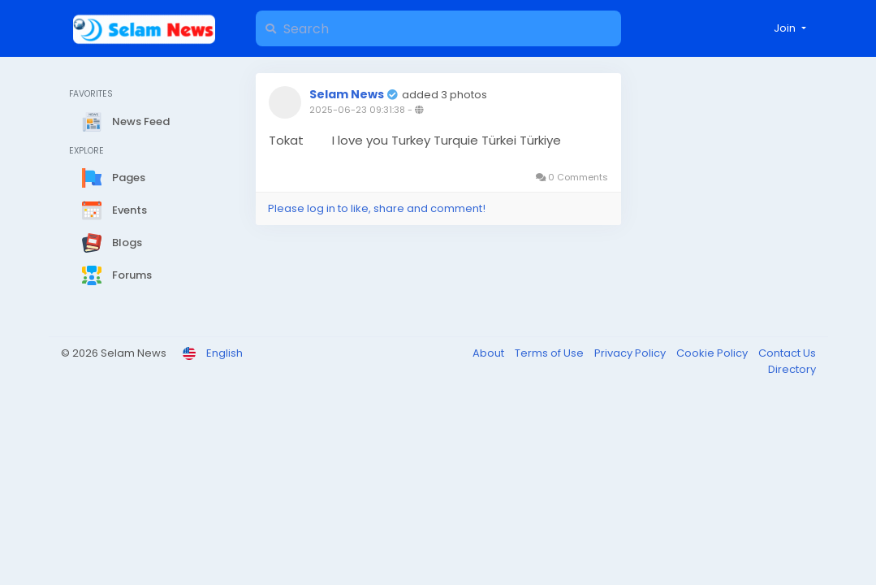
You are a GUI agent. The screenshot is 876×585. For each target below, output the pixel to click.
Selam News (346, 94)
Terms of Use (550, 353)
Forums (117, 275)
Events (114, 210)
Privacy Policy (631, 353)
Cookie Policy (713, 353)
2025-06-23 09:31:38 (357, 109)
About (490, 353)
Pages (113, 178)
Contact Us (787, 353)
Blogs (112, 243)
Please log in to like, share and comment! (376, 208)
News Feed (126, 122)
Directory (792, 369)
